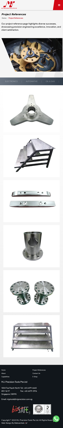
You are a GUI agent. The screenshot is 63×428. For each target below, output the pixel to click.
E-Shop (35, 377)
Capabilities (5, 377)
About (3, 373)
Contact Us (36, 373)
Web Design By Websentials (14, 423)
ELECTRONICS (11, 81)
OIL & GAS (50, 81)
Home (4, 18)
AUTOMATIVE (32, 81)
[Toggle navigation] (59, 5)
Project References (39, 370)
